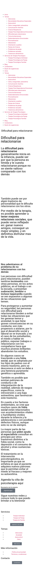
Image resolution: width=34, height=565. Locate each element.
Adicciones (11, 19)
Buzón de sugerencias (12, 69)
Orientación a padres (14, 45)
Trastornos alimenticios (15, 53)
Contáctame (8, 66)
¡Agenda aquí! (8, 490)
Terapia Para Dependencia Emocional (20, 32)
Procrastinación (13, 40)
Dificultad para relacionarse (17, 34)
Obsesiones (12, 43)
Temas (7, 17)
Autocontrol (12, 23)
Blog (6, 64)
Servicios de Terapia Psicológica (15, 56)
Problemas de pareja (14, 49)
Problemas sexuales (14, 51)
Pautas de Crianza (14, 47)
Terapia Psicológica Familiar (17, 62)
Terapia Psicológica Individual (17, 58)
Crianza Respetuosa (14, 30)
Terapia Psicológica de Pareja (17, 60)
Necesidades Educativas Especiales (19, 21)
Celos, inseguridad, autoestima (18, 25)
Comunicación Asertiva (15, 27)
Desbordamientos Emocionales (18, 38)
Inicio (6, 14)
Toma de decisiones (14, 36)
